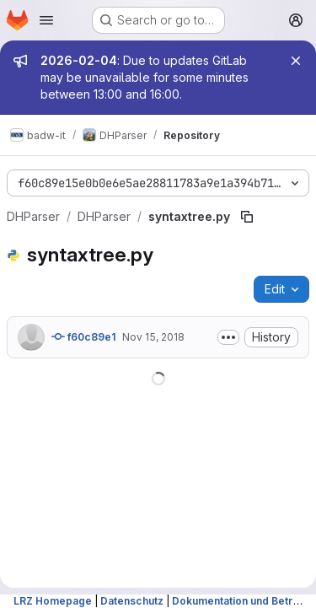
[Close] (296, 61)
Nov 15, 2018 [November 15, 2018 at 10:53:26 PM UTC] (153, 337)
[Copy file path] (246, 216)
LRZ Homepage (52, 601)
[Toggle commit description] (228, 337)
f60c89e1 (83, 336)
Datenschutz (131, 601)
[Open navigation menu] (46, 20)
